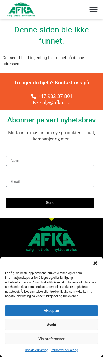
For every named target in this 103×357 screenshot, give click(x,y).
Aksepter (51, 310)
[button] (95, 263)
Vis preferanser (51, 339)
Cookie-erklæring (36, 350)
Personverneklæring (64, 350)
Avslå (51, 324)
